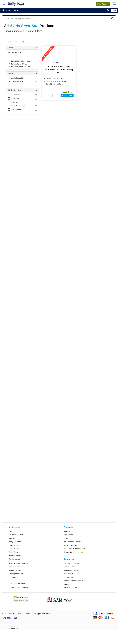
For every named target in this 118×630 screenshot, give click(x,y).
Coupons (12, 577)
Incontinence (68, 577)
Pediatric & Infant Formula (73, 581)
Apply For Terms (15, 542)
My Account (13, 538)
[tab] (22, 47)
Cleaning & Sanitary (71, 563)
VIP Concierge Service (72, 542)
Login (11, 531)
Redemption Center (16, 574)
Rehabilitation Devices (72, 570)
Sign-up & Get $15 (16, 567)
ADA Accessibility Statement (74, 549)
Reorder (103, 4)
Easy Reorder (14, 545)
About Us (67, 531)
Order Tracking (14, 552)
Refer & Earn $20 (15, 570)
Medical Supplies (14, 52)
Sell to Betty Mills (70, 545)
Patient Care (68, 574)
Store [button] (10, 48)
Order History (14, 549)
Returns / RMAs (15, 555)
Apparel (66, 584)
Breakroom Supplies (71, 587)
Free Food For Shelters (17, 584)
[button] (108, 10)
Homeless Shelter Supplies (19, 587)
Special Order (67, 95)
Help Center (68, 535)
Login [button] (114, 10)
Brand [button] (10, 73)
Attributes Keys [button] (15, 90)
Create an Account (16, 535)
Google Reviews (70, 552)
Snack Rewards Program (18, 563)
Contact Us (68, 538)
